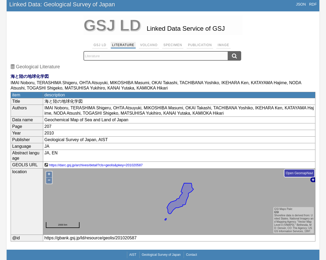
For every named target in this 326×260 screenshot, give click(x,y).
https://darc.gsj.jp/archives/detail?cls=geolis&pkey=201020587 (96, 165)
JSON (301, 4)
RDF (313, 4)
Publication (200, 45)
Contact (191, 255)
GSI (276, 212)
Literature (123, 45)
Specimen (173, 45)
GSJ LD (100, 45)
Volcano (149, 45)
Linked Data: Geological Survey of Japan (62, 4)
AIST (132, 255)
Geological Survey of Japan (161, 255)
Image (223, 45)
